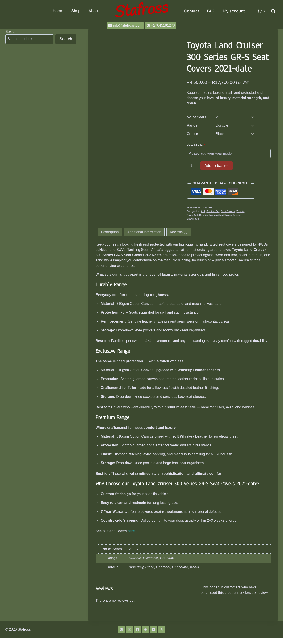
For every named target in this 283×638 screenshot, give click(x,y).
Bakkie (203, 215)
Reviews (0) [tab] (178, 232)
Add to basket (216, 165)
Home (58, 11)
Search (11, 31)
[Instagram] (145, 629)
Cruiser (212, 215)
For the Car (212, 211)
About (93, 11)
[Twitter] (161, 629)
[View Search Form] (273, 11)
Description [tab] (110, 232)
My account (234, 11)
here (131, 531)
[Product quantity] (193, 165)
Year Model (197, 145)
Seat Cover (224, 215)
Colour (192, 134)
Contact (191, 11)
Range (192, 125)
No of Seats (196, 117)
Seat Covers (228, 211)
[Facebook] (137, 629)
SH (197, 218)
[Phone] (121, 629)
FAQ (211, 11)
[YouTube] (153, 629)
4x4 (203, 211)
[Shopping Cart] (260, 11)
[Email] (129, 629)
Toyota (241, 211)
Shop (75, 11)
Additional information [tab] (144, 232)
